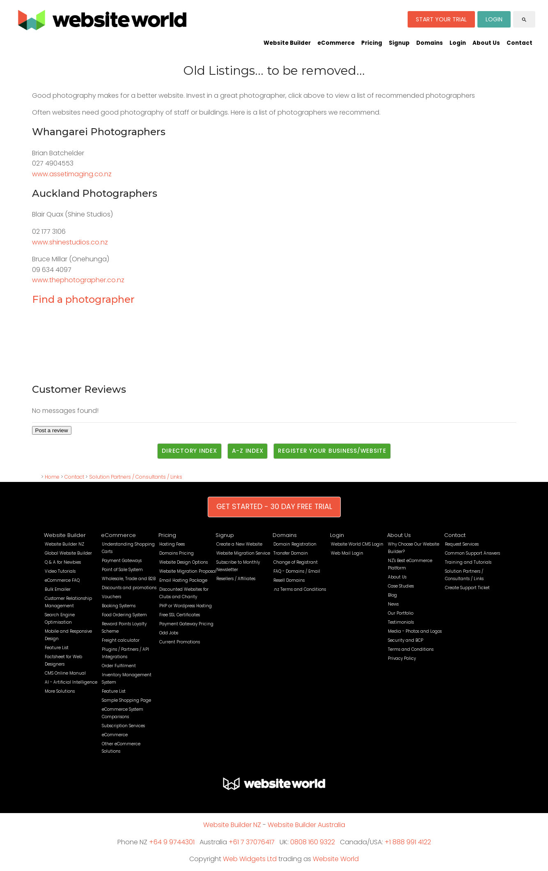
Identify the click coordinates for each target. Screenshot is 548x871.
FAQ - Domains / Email (296, 571)
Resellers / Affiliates (235, 579)
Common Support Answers (472, 553)
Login (457, 43)
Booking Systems (118, 606)
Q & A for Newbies (63, 562)
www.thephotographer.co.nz (78, 280)
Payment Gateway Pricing (186, 624)
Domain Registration (294, 544)
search (524, 20)
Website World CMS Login (357, 544)
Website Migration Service (243, 553)
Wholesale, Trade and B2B (129, 579)
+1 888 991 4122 (408, 842)
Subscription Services (123, 726)
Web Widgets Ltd (250, 859)
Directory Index (189, 451)
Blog (392, 595)
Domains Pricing (176, 553)
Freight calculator (121, 640)
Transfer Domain (290, 553)
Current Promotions (179, 642)
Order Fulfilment (119, 666)
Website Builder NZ (64, 544)
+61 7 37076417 (252, 842)
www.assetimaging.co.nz (72, 174)
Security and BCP (405, 640)
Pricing (371, 43)
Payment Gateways (122, 561)
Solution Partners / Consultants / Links (135, 476)
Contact (519, 43)
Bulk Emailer (58, 589)
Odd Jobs (168, 633)
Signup (399, 43)
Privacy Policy (402, 658)
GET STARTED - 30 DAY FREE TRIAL (274, 507)
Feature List (57, 648)
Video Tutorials (60, 571)
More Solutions (60, 691)
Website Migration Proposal (187, 571)
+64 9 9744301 (172, 842)
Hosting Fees (172, 544)
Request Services (462, 544)
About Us (486, 43)
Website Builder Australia (306, 825)
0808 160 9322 (312, 842)
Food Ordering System (124, 615)
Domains (429, 43)
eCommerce (336, 43)
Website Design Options (183, 562)
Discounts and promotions (129, 588)
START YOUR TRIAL (441, 19)
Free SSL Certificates (179, 615)
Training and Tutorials (468, 562)
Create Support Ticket (467, 588)
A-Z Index (248, 451)
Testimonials (401, 622)
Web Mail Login (347, 553)
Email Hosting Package (183, 580)
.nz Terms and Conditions (299, 589)
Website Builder (287, 43)
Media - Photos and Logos (415, 631)
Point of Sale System (122, 570)
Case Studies (401, 586)
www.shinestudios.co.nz (70, 242)
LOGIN (494, 19)
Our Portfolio (400, 613)
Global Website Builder (68, 553)
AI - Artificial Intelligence (71, 682)
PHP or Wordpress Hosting (185, 606)
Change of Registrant (295, 562)
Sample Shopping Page (126, 700)
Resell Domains (289, 580)
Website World (336, 859)
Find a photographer (83, 299)
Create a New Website (239, 544)
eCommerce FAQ (62, 580)
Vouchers (111, 597)
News (393, 604)
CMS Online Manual (65, 673)
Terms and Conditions (410, 649)
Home (52, 476)
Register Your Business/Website (332, 451)
